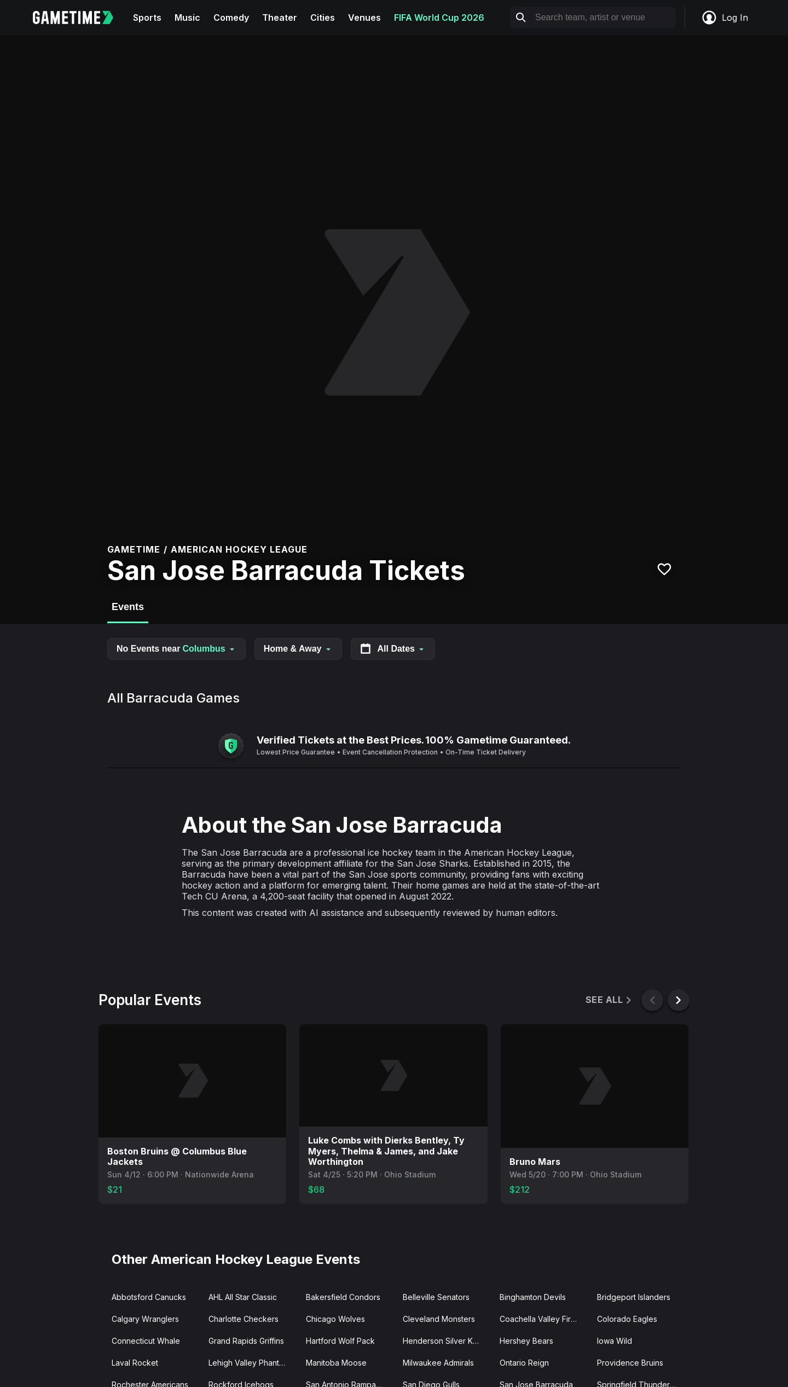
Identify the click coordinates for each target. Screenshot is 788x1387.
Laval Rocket (135, 1362)
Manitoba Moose (336, 1362)
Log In (724, 17)
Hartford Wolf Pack (340, 1340)
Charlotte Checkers (243, 1319)
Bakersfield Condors (343, 1297)
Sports (147, 17)
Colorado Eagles (627, 1319)
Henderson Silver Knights (447, 1340)
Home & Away (298, 648)
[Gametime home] (79, 17)
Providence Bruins (630, 1362)
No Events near (176, 648)
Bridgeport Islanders (633, 1297)
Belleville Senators (436, 1297)
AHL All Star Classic (242, 1297)
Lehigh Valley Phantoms (251, 1362)
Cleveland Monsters (439, 1319)
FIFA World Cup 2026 (439, 17)
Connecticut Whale (146, 1340)
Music (187, 17)
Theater (279, 17)
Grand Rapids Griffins (246, 1340)
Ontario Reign (524, 1362)
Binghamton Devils (533, 1297)
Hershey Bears (526, 1340)
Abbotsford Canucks (149, 1297)
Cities (322, 17)
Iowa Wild (614, 1340)
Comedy (231, 17)
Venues (364, 17)
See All (609, 1000)
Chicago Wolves (335, 1319)
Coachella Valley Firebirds (544, 1319)
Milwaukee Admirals (438, 1362)
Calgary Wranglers (145, 1319)
